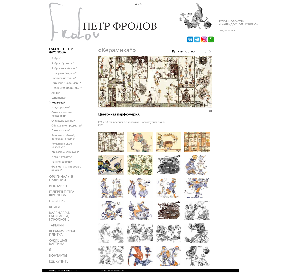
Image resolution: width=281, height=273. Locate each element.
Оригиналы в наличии (61, 178)
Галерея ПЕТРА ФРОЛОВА (61, 193)
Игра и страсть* (61, 157)
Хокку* (55, 93)
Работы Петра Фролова (61, 51)
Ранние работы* (61, 161)
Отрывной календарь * (66, 83)
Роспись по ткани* (63, 78)
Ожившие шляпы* (63, 120)
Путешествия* (60, 130)
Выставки (58, 186)
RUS (135, 4)
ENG (140, 4)
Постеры (57, 201)
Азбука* (56, 58)
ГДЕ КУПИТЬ (59, 261)
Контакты (58, 255)
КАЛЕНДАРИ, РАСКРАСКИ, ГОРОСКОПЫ (59, 216)
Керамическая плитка (62, 233)
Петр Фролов (103, 22)
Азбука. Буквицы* (62, 63)
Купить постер (183, 51)
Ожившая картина (58, 242)
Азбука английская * (64, 68)
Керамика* (58, 102)
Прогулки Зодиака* (64, 73)
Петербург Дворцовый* (66, 88)
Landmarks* (58, 97)
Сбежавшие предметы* (66, 125)
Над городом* (60, 107)
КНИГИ (54, 207)
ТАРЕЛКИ (56, 225)
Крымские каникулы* (65, 152)
